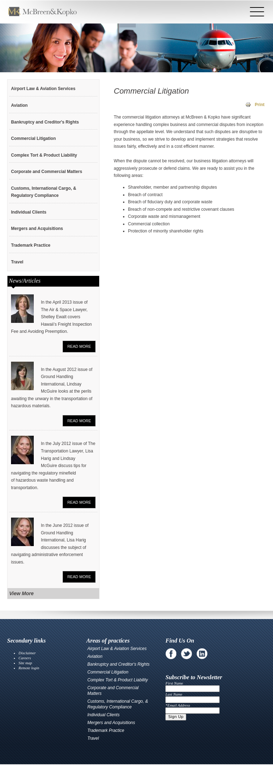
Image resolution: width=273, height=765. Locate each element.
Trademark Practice (30, 245)
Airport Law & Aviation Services (43, 88)
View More (21, 593)
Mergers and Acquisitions (37, 228)
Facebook (170, 653)
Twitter (186, 653)
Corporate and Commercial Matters (46, 171)
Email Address (178, 705)
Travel (17, 262)
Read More (79, 346)
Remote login (28, 668)
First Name (174, 683)
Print (259, 104)
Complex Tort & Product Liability (44, 155)
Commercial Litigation (33, 138)
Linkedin (202, 653)
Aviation (19, 105)
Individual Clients (28, 212)
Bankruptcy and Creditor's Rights (45, 122)
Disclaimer (27, 653)
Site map (25, 663)
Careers (24, 658)
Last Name (173, 694)
